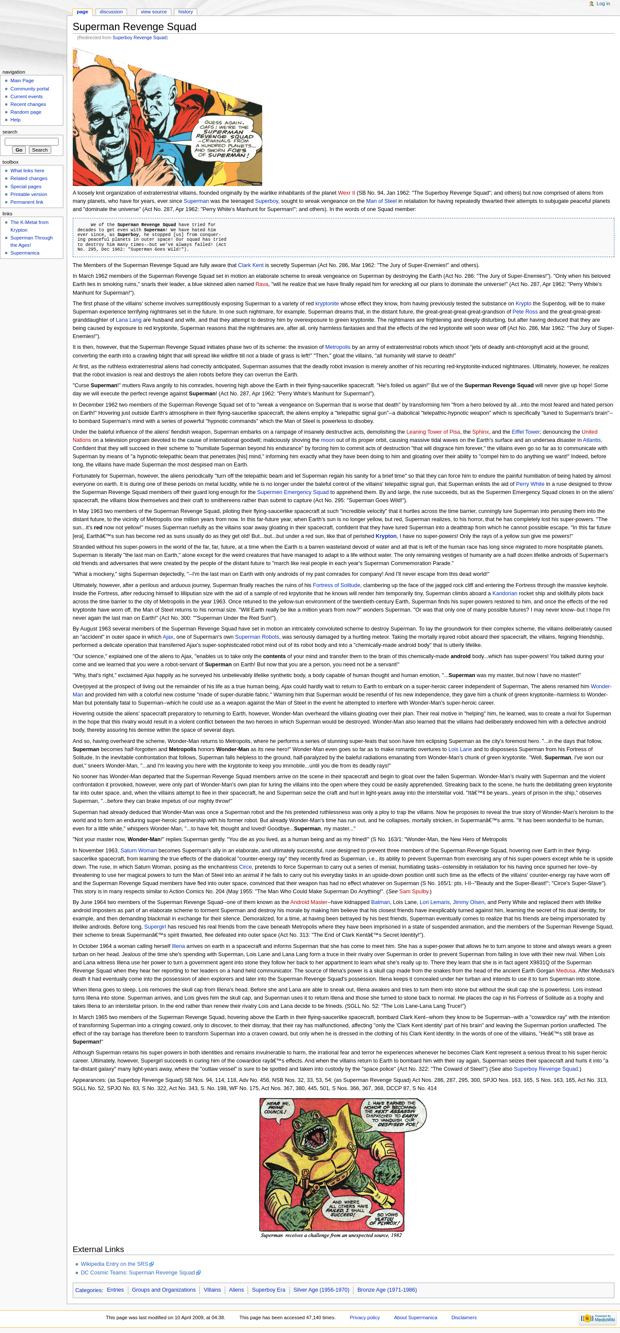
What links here (27, 170)
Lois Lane (460, 749)
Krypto (524, 304)
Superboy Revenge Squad (140, 37)
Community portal (29, 88)
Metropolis (337, 347)
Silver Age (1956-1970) (322, 1290)
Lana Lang (129, 320)
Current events (26, 96)
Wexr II (346, 193)
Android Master (308, 902)
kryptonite (327, 304)
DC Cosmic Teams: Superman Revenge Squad (138, 1273)
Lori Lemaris (435, 902)
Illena (178, 946)
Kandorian (505, 593)
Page (82, 11)
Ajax (168, 637)
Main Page (22, 80)
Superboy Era (268, 1290)
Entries (115, 1290)
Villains (212, 1290)
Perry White (530, 484)
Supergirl (155, 927)
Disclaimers (464, 1317)
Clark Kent (251, 265)
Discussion (111, 11)
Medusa (566, 971)
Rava (261, 284)
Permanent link (26, 202)
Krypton (386, 536)
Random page (25, 112)
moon (328, 440)
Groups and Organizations (163, 1290)
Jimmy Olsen (468, 902)
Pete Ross (525, 312)
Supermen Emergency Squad (293, 492)
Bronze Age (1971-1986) (387, 1290)
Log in (603, 3)
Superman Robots (257, 637)
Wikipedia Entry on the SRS (115, 1264)
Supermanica (24, 252)
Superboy (266, 201)
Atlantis (592, 440)
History (186, 11)
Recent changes (28, 104)
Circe (245, 867)
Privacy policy (365, 1317)
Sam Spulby (413, 892)
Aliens (236, 1290)
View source (154, 11)
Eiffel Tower (526, 432)
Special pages (25, 186)
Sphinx (480, 432)
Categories (88, 1290)
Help (15, 119)
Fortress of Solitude (336, 585)
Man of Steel (381, 201)
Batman (380, 902)
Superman (196, 201)
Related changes (28, 178)
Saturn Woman (139, 851)
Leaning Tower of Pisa (433, 432)
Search (10, 131)
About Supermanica (415, 1317)
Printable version (28, 194)
